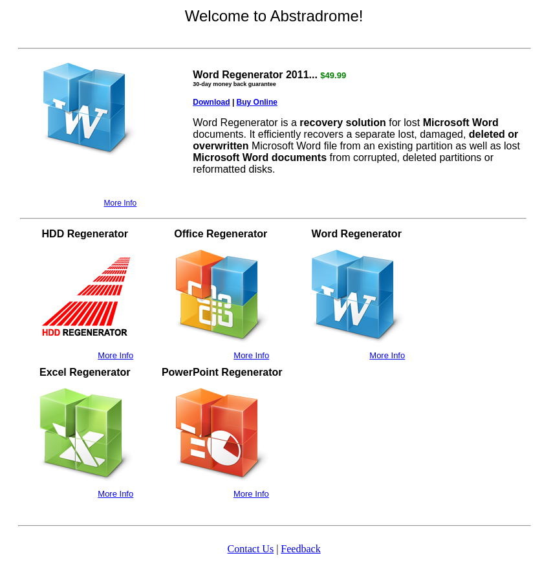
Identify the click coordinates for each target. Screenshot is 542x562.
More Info (120, 203)
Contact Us (251, 548)
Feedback (300, 548)
